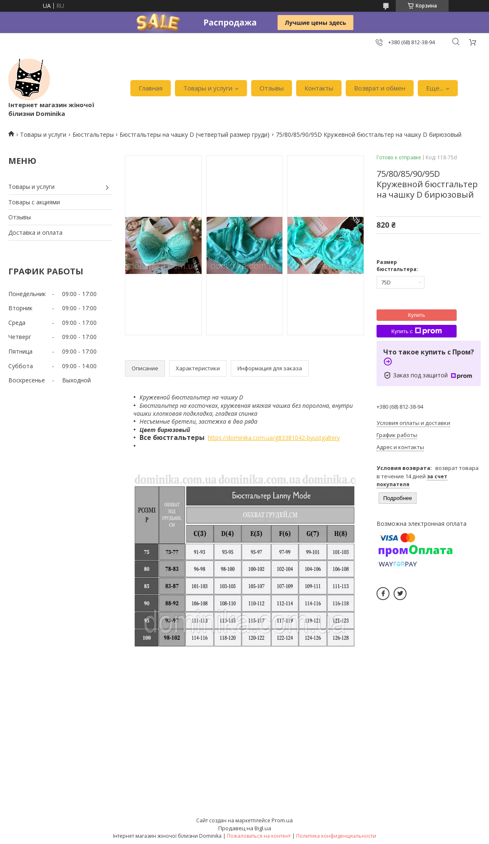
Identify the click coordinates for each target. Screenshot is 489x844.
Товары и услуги (207, 88)
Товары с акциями (34, 202)
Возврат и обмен (379, 88)
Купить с (416, 331)
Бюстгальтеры (93, 134)
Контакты (318, 88)
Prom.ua (282, 820)
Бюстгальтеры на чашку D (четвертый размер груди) (194, 134)
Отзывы (271, 88)
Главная (150, 88)
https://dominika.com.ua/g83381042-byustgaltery (274, 438)
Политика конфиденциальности (336, 835)
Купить (416, 315)
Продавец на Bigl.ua (244, 828)
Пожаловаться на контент (259, 835)
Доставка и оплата (35, 232)
